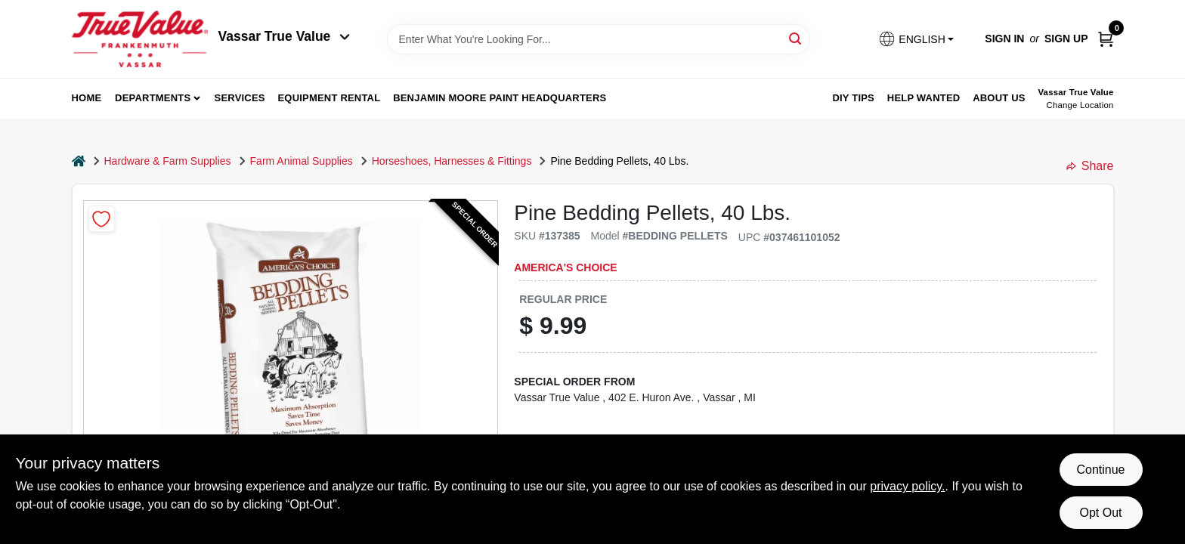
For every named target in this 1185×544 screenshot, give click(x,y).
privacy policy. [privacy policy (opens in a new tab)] (907, 486)
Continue (1100, 469)
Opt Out (1100, 512)
